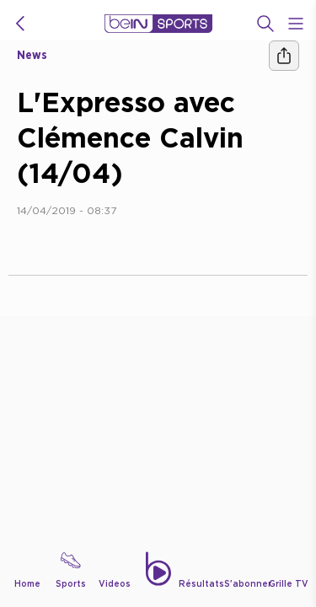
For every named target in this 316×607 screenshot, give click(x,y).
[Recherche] (265, 23)
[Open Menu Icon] (296, 23)
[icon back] (20, 23)
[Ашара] (284, 55)
